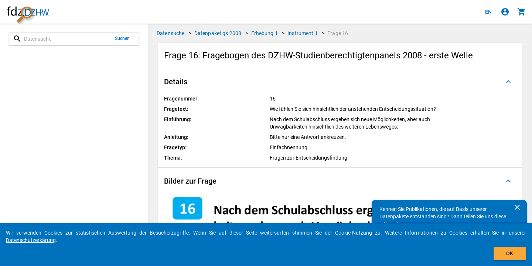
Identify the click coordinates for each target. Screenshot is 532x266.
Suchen (122, 38)
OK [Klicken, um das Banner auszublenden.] (509, 253)
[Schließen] (517, 207)
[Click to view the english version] (488, 11)
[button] (340, 81)
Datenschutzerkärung (31, 240)
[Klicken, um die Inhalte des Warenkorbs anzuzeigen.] (521, 11)
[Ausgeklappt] (508, 81)
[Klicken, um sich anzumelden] (505, 11)
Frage (337, 33)
